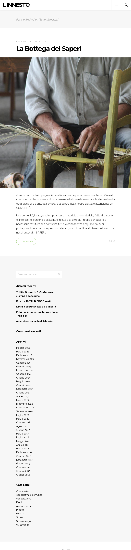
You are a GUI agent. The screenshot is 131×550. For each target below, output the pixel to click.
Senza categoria (24, 521)
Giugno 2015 (23, 463)
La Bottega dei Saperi (48, 48)
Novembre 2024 (25, 370)
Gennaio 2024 (23, 385)
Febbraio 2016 (24, 452)
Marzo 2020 (22, 418)
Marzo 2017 (22, 433)
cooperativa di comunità (29, 495)
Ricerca (20, 41)
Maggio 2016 (23, 441)
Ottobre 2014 (23, 467)
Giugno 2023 (23, 392)
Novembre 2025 (25, 359)
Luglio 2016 (22, 437)
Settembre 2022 (24, 411)
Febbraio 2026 (24, 355)
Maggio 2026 (23, 348)
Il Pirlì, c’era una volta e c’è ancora (36, 306)
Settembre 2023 (24, 389)
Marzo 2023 (22, 400)
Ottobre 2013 (23, 471)
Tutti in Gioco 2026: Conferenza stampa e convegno (35, 294)
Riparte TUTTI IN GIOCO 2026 (33, 301)
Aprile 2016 (22, 445)
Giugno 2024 (23, 377)
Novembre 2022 (25, 407)
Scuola (20, 517)
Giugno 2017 (23, 430)
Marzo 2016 (22, 448)
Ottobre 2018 (23, 422)
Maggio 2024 (23, 381)
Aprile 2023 (22, 396)
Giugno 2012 (23, 475)
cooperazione (23, 498)
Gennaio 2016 (23, 456)
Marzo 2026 (22, 351)
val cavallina (22, 524)
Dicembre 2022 (24, 403)
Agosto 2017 (23, 426)
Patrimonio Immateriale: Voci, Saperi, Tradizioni (38, 314)
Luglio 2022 (22, 415)
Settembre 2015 (24, 460)
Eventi (19, 502)
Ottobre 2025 (23, 362)
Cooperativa (22, 491)
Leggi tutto (26, 241)
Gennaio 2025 (23, 366)
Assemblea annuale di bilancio (34, 321)
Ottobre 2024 (23, 374)
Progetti (20, 509)
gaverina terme (24, 506)
